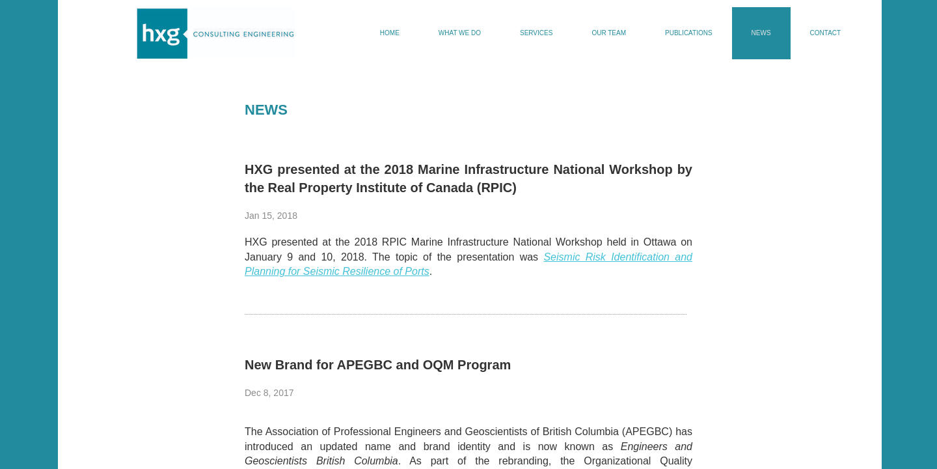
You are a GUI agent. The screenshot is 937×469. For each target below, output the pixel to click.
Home (390, 32)
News (761, 32)
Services (536, 32)
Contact (825, 32)
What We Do (460, 32)
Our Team (608, 32)
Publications (689, 32)
